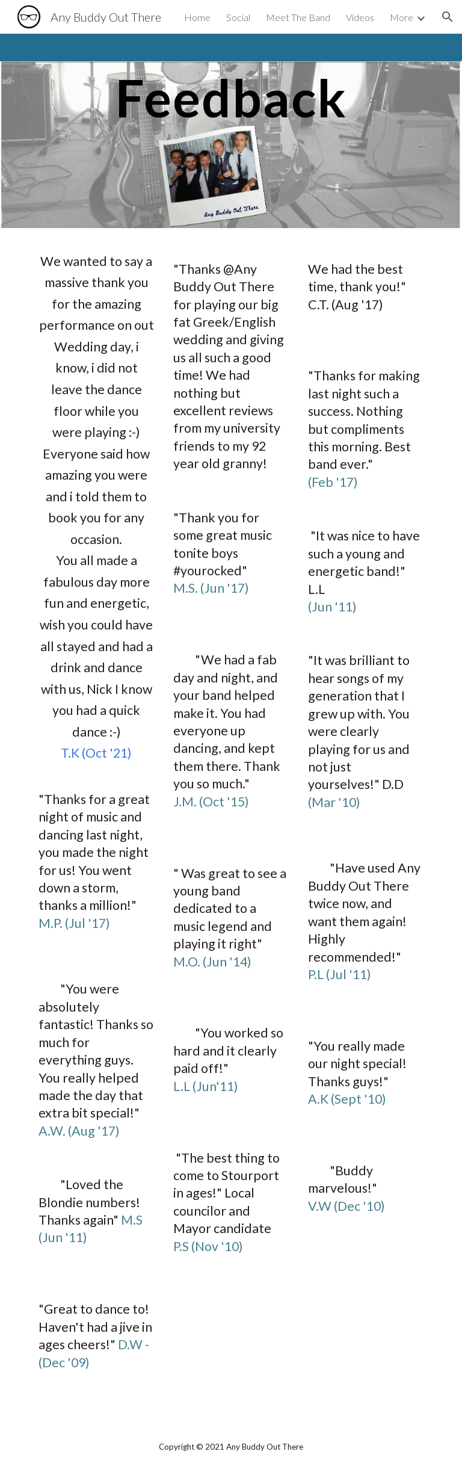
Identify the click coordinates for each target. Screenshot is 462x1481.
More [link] (401, 17)
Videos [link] (360, 17)
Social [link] (238, 17)
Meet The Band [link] (298, 17)
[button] (447, 16)
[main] (230, 130)
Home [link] (197, 17)
